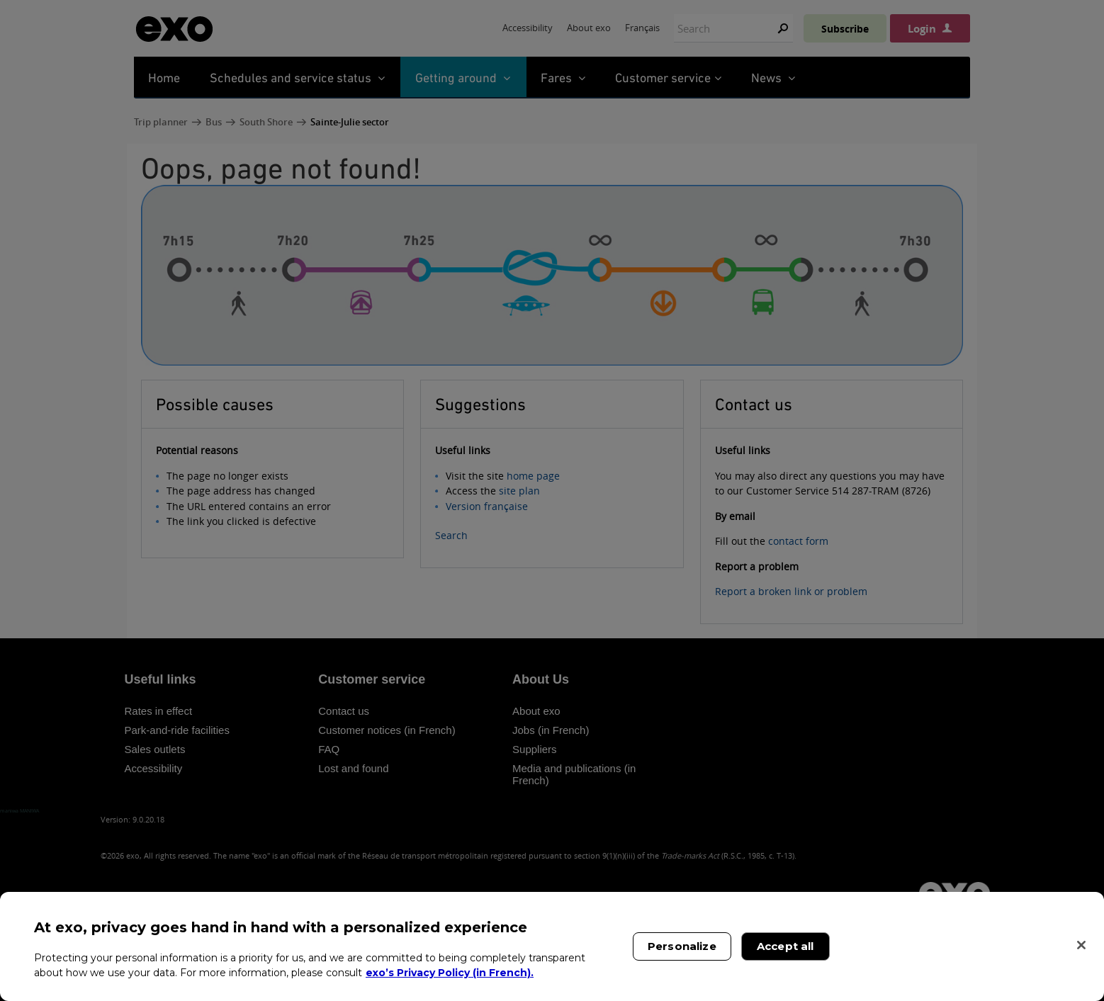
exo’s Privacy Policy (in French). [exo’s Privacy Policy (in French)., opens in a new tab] (450, 972)
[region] (552, 946)
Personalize (682, 946)
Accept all (785, 946)
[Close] (1081, 945)
